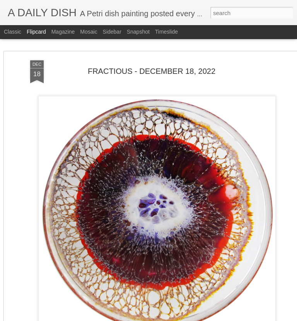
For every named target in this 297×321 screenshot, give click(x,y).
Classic (12, 32)
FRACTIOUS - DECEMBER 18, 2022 (151, 71)
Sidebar (112, 32)
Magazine (63, 32)
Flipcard (36, 32)
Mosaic (88, 32)
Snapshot (138, 32)
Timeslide (166, 32)
